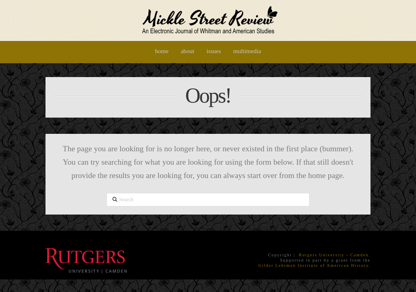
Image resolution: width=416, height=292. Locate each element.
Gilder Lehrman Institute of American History (313, 265)
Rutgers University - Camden (333, 255)
